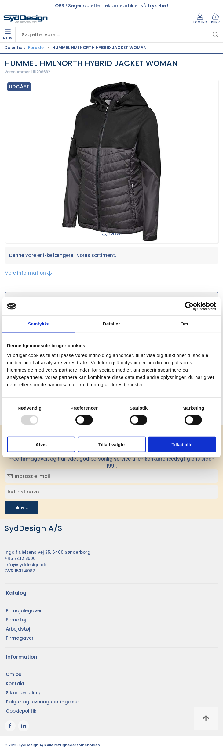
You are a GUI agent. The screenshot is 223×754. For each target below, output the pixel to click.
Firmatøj (16, 620)
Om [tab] (184, 323)
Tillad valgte (111, 444)
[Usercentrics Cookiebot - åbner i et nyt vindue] (189, 306)
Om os (13, 674)
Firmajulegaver (24, 610)
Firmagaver (20, 638)
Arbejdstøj (18, 629)
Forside (36, 48)
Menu (7, 34)
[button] (111, 161)
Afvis (41, 444)
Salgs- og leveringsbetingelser (42, 702)
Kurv (215, 18)
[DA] (25, 19)
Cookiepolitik (21, 711)
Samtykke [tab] (39, 323)
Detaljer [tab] (111, 323)
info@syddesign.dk (25, 565)
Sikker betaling (23, 692)
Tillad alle (181, 444)
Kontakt (15, 683)
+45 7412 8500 (20, 558)
